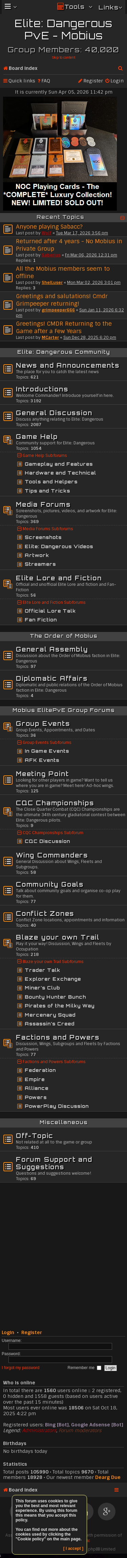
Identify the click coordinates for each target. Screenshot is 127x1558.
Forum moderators (80, 1430)
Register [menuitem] (93, 81)
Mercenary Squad (50, 1015)
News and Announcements (68, 365)
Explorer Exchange (53, 979)
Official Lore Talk (50, 611)
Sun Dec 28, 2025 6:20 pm (89, 337)
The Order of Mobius (64, 636)
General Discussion (54, 413)
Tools (74, 6)
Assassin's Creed (50, 1023)
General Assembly (52, 649)
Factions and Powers (58, 1037)
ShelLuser (52, 282)
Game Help (37, 436)
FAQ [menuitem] (45, 81)
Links (109, 7)
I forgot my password (20, 1367)
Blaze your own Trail (58, 937)
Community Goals (50, 884)
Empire (35, 1079)
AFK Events (42, 760)
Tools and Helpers (51, 481)
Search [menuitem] (121, 67)
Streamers (40, 564)
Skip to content (63, 57)
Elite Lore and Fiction (59, 578)
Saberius (51, 255)
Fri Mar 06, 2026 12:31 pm (91, 255)
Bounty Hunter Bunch (55, 997)
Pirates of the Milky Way (59, 1005)
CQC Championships (55, 803)
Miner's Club (42, 987)
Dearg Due (108, 1477)
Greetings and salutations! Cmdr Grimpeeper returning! (62, 299)
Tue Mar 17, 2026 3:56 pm (82, 233)
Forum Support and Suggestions (54, 1163)
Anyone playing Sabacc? (49, 226)
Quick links (21, 81)
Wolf (46, 233)
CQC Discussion (47, 841)
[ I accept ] (73, 1548)
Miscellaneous (64, 1122)
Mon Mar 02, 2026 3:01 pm (94, 282)
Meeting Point (42, 773)
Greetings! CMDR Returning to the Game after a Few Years (64, 327)
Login (8, 1332)
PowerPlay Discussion (57, 1106)
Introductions (42, 389)
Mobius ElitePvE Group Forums (64, 710)
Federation (40, 1070)
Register (31, 1332)
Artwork (37, 555)
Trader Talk (42, 970)
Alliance (36, 1088)
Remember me (85, 1367)
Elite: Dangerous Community (63, 352)
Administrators (39, 1430)
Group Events (43, 723)
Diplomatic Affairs (51, 678)
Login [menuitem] (117, 81)
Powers (36, 1097)
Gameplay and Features (59, 464)
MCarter (50, 337)
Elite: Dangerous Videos (59, 546)
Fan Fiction (41, 619)
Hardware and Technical (60, 473)
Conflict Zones (45, 913)
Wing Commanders (52, 855)
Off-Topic (35, 1135)
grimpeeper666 (58, 310)
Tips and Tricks (47, 491)
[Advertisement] (63, 1255)
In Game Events (47, 751)
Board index (23, 68)
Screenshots (43, 537)
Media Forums (43, 504)
